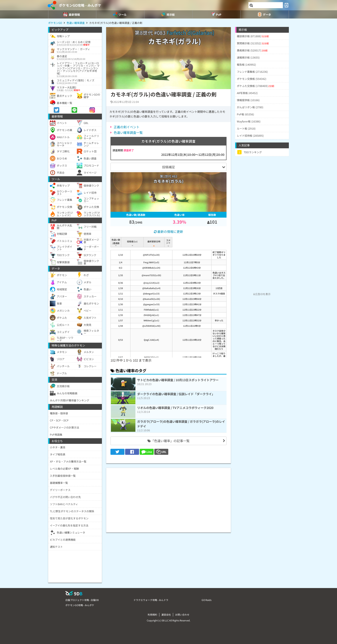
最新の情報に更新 (168, 231)
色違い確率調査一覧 (128, 132)
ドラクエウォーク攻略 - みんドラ (150, 600)
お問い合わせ (182, 614)
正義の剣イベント (126, 127)
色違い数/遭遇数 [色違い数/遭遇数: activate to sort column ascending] (116, 241)
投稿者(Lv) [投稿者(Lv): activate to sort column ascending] (132, 241)
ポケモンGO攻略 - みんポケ (80, 5)
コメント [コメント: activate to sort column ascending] (196, 241)
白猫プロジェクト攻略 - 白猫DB (82, 600)
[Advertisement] (168, 498)
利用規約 (152, 614)
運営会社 (166, 614)
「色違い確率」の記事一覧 (168, 440)
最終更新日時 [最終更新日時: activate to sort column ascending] (154, 241)
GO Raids (206, 600)
